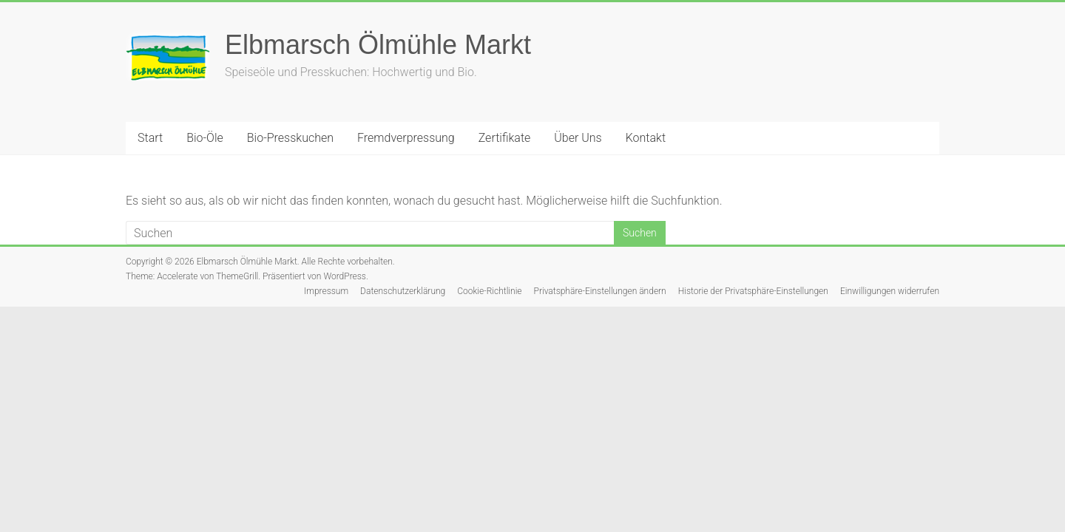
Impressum (326, 291)
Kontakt (646, 138)
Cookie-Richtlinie (489, 291)
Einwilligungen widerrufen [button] (889, 291)
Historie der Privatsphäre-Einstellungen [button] (753, 291)
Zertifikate (505, 138)
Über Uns (577, 138)
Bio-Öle (204, 138)
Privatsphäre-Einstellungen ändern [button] (600, 291)
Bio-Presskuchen (290, 138)
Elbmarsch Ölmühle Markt (378, 45)
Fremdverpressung (406, 138)
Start (150, 138)
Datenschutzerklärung (402, 291)
